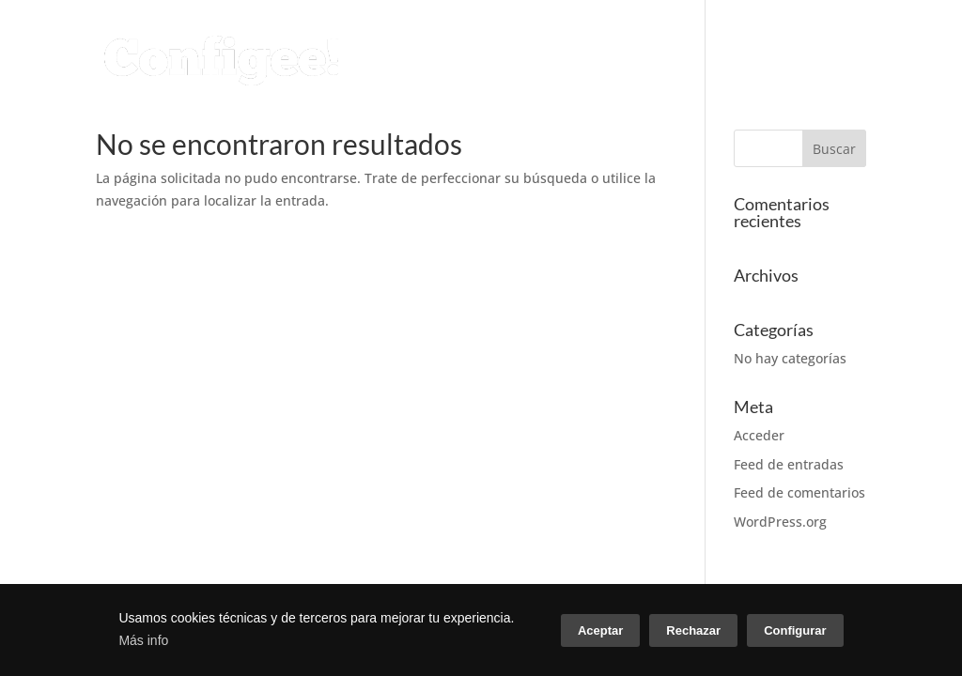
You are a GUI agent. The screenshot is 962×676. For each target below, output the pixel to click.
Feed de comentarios (799, 492)
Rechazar (693, 630)
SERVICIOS (487, 39)
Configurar (795, 630)
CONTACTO (321, 83)
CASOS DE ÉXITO (774, 39)
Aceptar (600, 630)
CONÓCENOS (619, 39)
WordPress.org (780, 521)
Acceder (759, 435)
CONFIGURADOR (341, 39)
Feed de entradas (789, 464)
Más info (143, 640)
